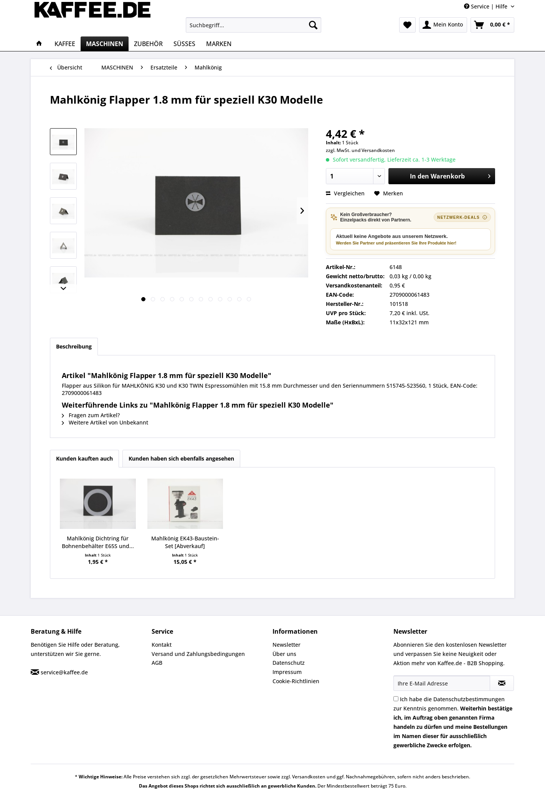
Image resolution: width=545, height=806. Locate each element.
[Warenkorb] (492, 25)
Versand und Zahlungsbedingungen (198, 653)
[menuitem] (253, 25)
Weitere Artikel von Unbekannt (105, 422)
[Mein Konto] (443, 25)
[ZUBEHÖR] (148, 43)
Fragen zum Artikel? (91, 415)
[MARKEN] (219, 43)
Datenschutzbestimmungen (469, 699)
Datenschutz (288, 662)
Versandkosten (378, 150)
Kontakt (162, 644)
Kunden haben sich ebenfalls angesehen (181, 458)
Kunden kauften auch (84, 458)
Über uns (284, 653)
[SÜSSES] (184, 43)
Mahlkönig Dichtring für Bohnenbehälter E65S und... (98, 542)
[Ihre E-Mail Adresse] (441, 683)
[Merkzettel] (407, 25)
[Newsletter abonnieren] (502, 683)
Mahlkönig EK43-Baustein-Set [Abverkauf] (185, 542)
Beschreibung (74, 346)
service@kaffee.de (64, 672)
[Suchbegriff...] (253, 25)
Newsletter (286, 644)
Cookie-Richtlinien (295, 681)
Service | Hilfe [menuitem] (486, 6)
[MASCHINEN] (105, 43)
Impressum (287, 672)
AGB (157, 662)
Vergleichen (345, 193)
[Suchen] (313, 25)
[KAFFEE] (65, 43)
